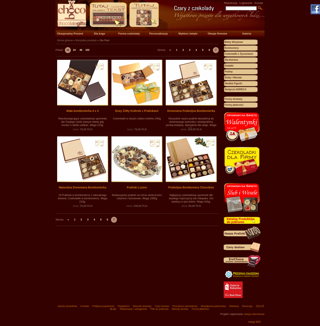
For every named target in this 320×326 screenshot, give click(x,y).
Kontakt (84, 306)
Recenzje (247, 306)
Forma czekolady (129, 33)
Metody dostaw (180, 309)
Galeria (246, 33)
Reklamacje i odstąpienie (133, 309)
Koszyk (258, 2)
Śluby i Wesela (233, 77)
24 (74, 50)
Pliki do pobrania (159, 309)
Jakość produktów (67, 306)
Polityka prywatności (103, 306)
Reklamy (234, 306)
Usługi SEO (254, 321)
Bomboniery (231, 48)
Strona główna (65, 40)
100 (87, 50)
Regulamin (123, 306)
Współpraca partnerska (213, 306)
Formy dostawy (233, 99)
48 (81, 50)
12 (68, 50)
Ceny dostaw (162, 306)
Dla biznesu (231, 59)
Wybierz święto (188, 33)
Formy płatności (233, 104)
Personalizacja (158, 33)
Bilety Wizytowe (233, 42)
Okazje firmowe (217, 33)
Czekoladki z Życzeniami (238, 53)
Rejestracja (230, 2)
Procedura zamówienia (185, 306)
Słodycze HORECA (235, 89)
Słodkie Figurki (233, 83)
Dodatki (228, 65)
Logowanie (245, 2)
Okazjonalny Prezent (70, 33)
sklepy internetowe (254, 314)
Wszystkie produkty (86, 40)
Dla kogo (99, 33)
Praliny (228, 71)
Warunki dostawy (142, 306)
